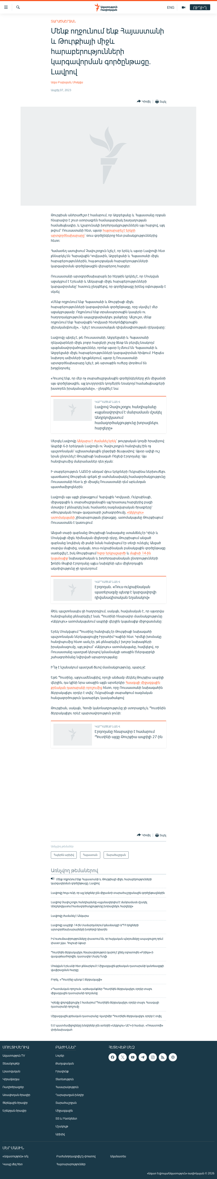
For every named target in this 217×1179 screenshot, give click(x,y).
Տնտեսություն (65, 1079)
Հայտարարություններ (70, 1164)
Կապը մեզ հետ (13, 1164)
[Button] (143, 101)
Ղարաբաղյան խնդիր (70, 1095)
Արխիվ (60, 1134)
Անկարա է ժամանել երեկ (96, 441)
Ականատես (118, 1156)
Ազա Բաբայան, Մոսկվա (67, 82)
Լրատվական (11, 1071)
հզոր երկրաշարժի (111, 553)
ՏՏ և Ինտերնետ (66, 1118)
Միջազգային (64, 1110)
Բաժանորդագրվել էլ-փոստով (75, 1156)
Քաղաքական (65, 1063)
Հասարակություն (67, 1087)
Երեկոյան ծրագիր (14, 1110)
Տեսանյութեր (11, 1063)
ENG (170, 7)
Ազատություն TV (14, 1055)
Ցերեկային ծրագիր (15, 1102)
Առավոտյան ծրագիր (16, 1095)
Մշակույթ (62, 1126)
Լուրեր (60, 1055)
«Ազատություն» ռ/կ (15, 1156)
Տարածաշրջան (63, 21)
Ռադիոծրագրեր (13, 1087)
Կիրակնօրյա (11, 1079)
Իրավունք (62, 1071)
